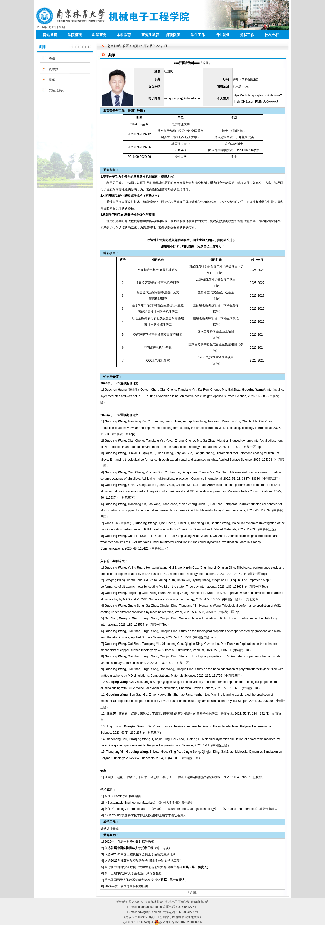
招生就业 (222, 35)
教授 (52, 58)
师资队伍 (173, 35)
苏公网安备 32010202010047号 (180, 922)
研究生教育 (150, 35)
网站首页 (50, 35)
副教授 (53, 69)
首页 (135, 46)
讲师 (52, 80)
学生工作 (198, 35)
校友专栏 (272, 35)
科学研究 (99, 35)
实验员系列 (56, 90)
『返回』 (206, 63)
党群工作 (247, 35)
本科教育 (124, 35)
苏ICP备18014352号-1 (138, 922)
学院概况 (75, 35)
